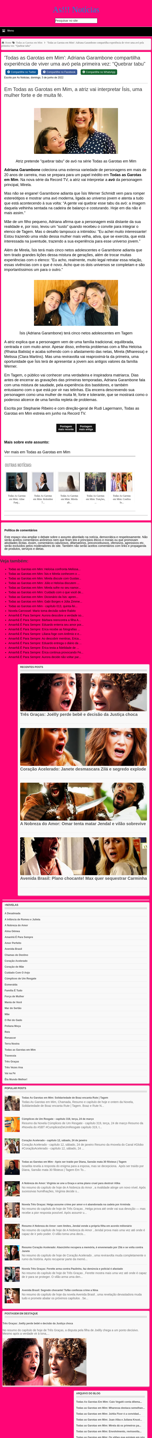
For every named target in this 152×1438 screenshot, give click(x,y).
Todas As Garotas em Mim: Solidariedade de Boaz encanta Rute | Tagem (65, 1097)
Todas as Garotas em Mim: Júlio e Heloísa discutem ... (43, 583)
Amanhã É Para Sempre (19, 937)
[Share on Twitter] (21, 72)
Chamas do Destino (16, 955)
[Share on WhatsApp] (99, 72)
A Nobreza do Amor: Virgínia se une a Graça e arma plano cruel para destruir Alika (71, 1183)
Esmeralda (11, 984)
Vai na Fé (10, 1073)
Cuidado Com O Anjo (17, 972)
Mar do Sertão (13, 1008)
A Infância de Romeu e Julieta (22, 919)
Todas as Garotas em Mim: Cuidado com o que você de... (45, 592)
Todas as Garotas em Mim (20, 1049)
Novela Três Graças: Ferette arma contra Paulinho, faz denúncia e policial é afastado (72, 1268)
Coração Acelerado (16, 960)
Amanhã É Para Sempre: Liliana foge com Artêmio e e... (44, 634)
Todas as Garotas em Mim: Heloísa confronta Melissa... (44, 569)
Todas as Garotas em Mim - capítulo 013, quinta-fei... (42, 606)
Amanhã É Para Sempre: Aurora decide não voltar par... (44, 657)
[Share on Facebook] (59, 72)
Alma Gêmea (12, 931)
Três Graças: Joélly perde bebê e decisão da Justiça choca (79, 714)
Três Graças (12, 1061)
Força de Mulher (14, 996)
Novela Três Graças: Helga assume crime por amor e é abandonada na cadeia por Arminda (76, 1204)
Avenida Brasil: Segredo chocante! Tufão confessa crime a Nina (60, 1290)
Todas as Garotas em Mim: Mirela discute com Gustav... (44, 578)
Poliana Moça (13, 1026)
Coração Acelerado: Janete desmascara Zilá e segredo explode (83, 769)
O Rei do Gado (13, 1020)
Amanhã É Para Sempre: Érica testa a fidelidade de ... (43, 647)
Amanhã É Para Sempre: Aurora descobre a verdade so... (46, 615)
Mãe (7, 1014)
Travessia (10, 1055)
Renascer (10, 1037)
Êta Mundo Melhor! (16, 1079)
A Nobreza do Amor (16, 925)
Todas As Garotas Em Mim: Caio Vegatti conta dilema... (109, 1401)
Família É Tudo (13, 990)
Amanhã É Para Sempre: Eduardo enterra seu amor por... (46, 624)
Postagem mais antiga (86, 428)
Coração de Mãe (14, 966)
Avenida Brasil (13, 948)
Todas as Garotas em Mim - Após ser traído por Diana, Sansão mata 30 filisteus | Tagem (74, 1161)
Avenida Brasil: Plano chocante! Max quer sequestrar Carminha (83, 878)
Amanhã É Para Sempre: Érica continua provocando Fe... (45, 652)
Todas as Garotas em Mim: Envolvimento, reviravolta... (109, 1431)
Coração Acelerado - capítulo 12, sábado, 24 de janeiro (54, 1140)
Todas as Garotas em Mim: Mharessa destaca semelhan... (110, 1407)
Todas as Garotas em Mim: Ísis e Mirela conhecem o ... (44, 573)
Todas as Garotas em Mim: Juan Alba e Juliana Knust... (109, 1419)
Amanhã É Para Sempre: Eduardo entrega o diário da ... (45, 643)
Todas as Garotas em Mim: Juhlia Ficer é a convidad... (108, 1413)
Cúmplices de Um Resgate (20, 978)
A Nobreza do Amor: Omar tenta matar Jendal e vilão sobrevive (83, 823)
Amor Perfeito (13, 943)
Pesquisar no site (66, 20)
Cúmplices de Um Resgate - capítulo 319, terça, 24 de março (58, 1118)
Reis (7, 1031)
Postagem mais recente (66, 428)
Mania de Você (13, 1002)
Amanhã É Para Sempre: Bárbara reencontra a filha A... (44, 620)
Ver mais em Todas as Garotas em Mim (37, 452)
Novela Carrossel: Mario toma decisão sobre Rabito (42, 610)
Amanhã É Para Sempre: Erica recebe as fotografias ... (44, 629)
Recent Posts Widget (29, 894)
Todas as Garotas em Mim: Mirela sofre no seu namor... (44, 587)
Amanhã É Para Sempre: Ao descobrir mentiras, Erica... (44, 638)
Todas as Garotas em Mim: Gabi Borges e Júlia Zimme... (45, 601)
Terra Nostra (12, 1043)
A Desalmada (12, 913)
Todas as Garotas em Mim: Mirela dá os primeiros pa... (108, 1425)
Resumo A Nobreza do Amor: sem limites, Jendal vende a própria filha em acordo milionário (77, 1225)
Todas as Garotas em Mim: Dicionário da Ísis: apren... (43, 597)
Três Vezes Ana (14, 1067)
